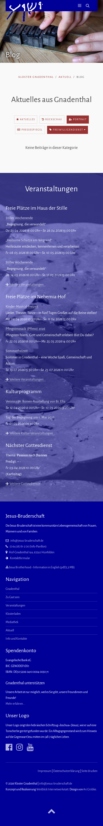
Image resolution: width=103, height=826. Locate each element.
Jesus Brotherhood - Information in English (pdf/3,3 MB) (40, 567)
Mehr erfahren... (15, 703)
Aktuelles (25, 119)
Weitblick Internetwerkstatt (52, 789)
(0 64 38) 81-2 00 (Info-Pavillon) (28, 546)
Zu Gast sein (13, 597)
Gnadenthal (12, 589)
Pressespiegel (30, 130)
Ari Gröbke (89, 789)
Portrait (78, 119)
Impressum (44, 771)
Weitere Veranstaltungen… (26, 284)
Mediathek (12, 622)
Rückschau (52, 119)
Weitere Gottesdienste (23, 484)
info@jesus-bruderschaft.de (26, 540)
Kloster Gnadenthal (36, 77)
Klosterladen (13, 613)
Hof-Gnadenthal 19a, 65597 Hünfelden (31, 552)
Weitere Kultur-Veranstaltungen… (30, 433)
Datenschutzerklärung (66, 771)
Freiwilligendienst (67, 130)
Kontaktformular (20, 558)
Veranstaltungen (15, 605)
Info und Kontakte (16, 638)
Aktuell (65, 77)
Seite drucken (89, 771)
